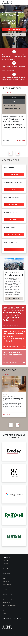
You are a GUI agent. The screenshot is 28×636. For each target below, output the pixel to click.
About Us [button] (6, 557)
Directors (6, 581)
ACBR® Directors (8, 589)
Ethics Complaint (8, 568)
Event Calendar (8, 70)
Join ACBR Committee (10, 362)
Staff (4, 576)
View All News (6, 374)
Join (4, 608)
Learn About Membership (11, 325)
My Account (6, 602)
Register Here (21, 140)
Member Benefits (8, 59)
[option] (14, 26)
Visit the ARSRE (14, 298)
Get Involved (14, 234)
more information (14, 35)
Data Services (7, 82)
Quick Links (7, 594)
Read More (6, 414)
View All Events (6, 92)
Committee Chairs (8, 584)
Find (14, 189)
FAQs (4, 613)
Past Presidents (8, 587)
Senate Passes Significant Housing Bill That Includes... (13, 398)
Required (14, 219)
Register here (14, 29)
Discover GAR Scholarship (11, 346)
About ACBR (6, 560)
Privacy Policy (7, 566)
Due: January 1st (14, 204)
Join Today (14, 174)
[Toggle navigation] (25, 2)
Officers (5, 578)
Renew (5, 610)
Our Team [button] (6, 573)
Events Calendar (8, 599)
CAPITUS (5, 597)
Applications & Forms (9, 605)
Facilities (6, 563)
